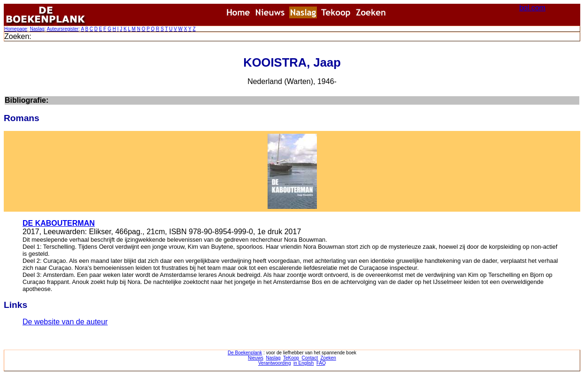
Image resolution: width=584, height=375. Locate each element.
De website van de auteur (65, 322)
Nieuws (255, 357)
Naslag (37, 28)
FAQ (321, 363)
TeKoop (291, 357)
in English (303, 363)
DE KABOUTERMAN (59, 223)
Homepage (15, 28)
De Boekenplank (245, 352)
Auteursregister (63, 28)
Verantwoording (274, 363)
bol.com (532, 8)
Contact (309, 357)
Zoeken (328, 357)
